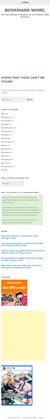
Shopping (6, 159)
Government (7, 131)
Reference (6, 152)
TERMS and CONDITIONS (29, 417)
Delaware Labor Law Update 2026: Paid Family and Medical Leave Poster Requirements (22, 252)
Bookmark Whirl (25, 10)
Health (5, 135)
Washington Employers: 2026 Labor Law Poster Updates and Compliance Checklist (21, 266)
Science (5, 156)
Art (4, 114)
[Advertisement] (25, 47)
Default (5, 124)
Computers (7, 121)
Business (6, 117)
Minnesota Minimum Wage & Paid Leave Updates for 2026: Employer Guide (22, 259)
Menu (26, 2)
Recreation (7, 149)
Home (5, 138)
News (5, 145)
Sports (5, 163)
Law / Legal (7, 142)
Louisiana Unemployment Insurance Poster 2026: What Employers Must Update (22, 244)
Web (4, 170)
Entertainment (8, 128)
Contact (41, 417)
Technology (7, 166)
